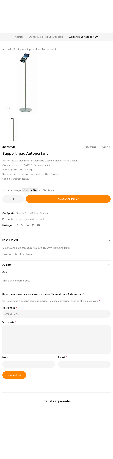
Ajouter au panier (68, 198)
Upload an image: (12, 190)
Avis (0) (6, 265)
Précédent (90, 147)
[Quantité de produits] (13, 199)
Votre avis (9, 322)
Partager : (8, 225)
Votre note (9, 307)
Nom (6, 357)
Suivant (103, 147)
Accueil (19, 36)
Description (10, 240)
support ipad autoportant (29, 219)
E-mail (62, 357)
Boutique (18, 49)
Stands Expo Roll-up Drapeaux (46, 36)
